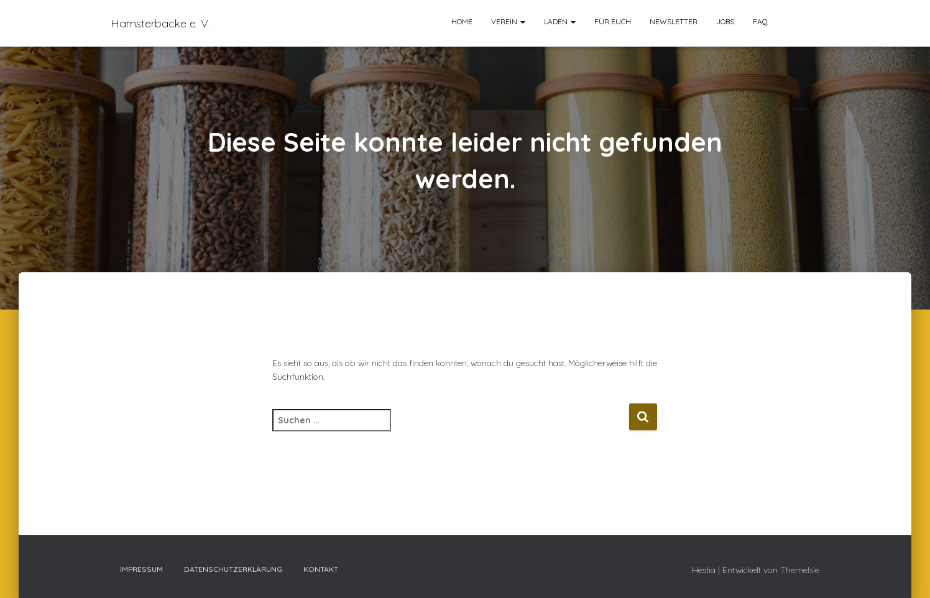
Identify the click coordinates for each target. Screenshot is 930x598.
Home (461, 21)
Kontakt (320, 569)
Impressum (141, 569)
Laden (560, 21)
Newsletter (674, 21)
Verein (508, 21)
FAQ (760, 21)
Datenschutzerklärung (233, 569)
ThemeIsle (799, 570)
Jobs (725, 21)
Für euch (612, 21)
